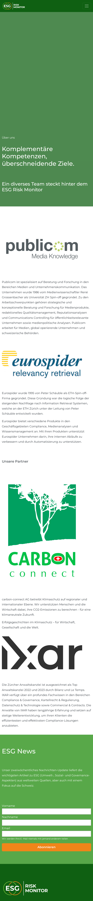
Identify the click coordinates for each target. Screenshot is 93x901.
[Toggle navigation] (86, 6)
